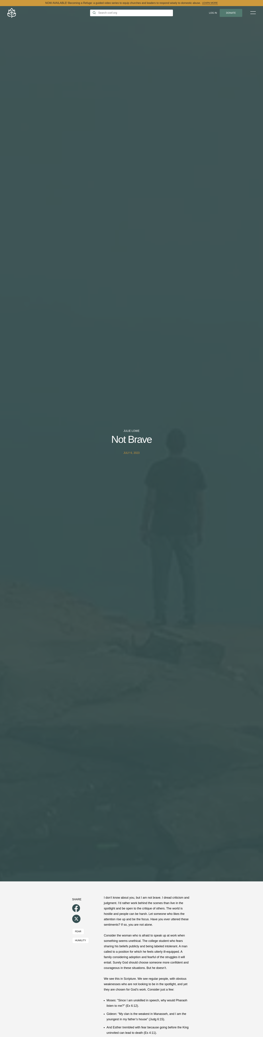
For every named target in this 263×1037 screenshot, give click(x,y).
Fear (78, 931)
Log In (213, 12)
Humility (80, 940)
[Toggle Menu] (253, 12)
